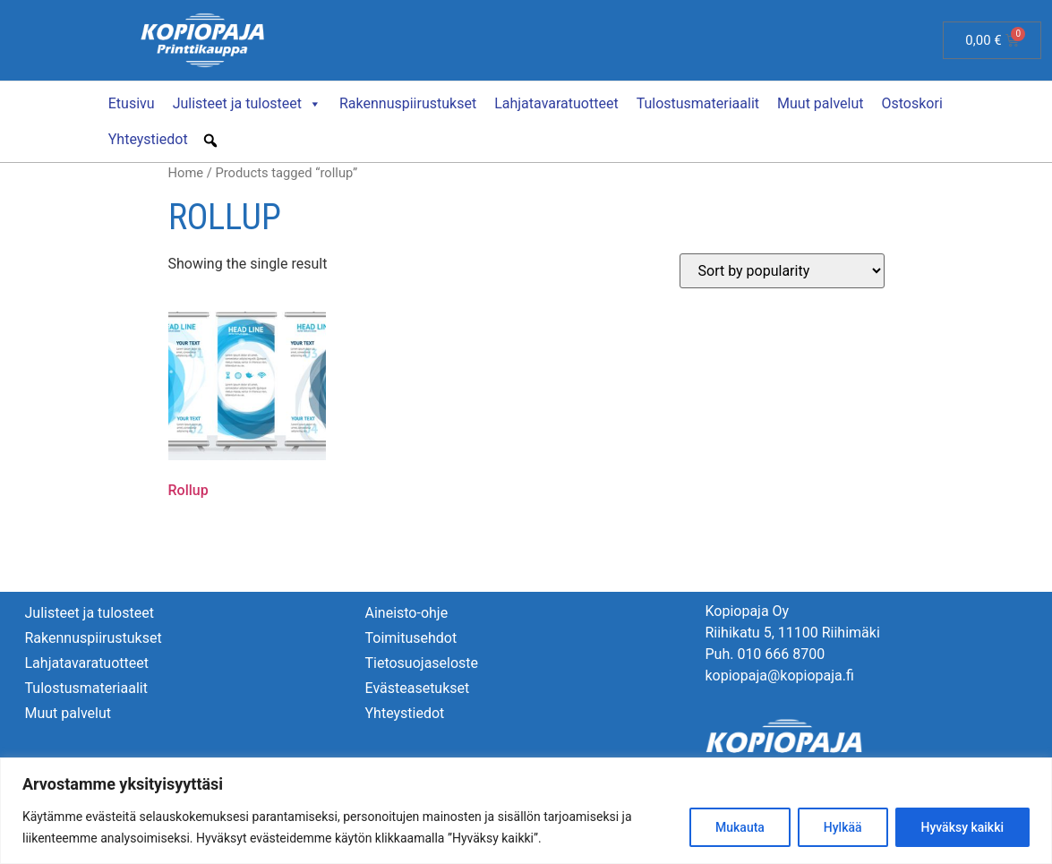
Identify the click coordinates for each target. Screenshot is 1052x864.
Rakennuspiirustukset (407, 102)
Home (186, 172)
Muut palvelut (820, 102)
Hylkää (843, 827)
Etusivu (131, 102)
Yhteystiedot (148, 138)
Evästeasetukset (416, 687)
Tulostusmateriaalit (698, 102)
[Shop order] (782, 269)
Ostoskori (912, 102)
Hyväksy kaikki (962, 827)
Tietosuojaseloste (421, 662)
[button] (210, 139)
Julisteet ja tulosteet (247, 102)
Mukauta (740, 827)
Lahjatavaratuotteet (556, 102)
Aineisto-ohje (406, 611)
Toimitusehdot (410, 637)
